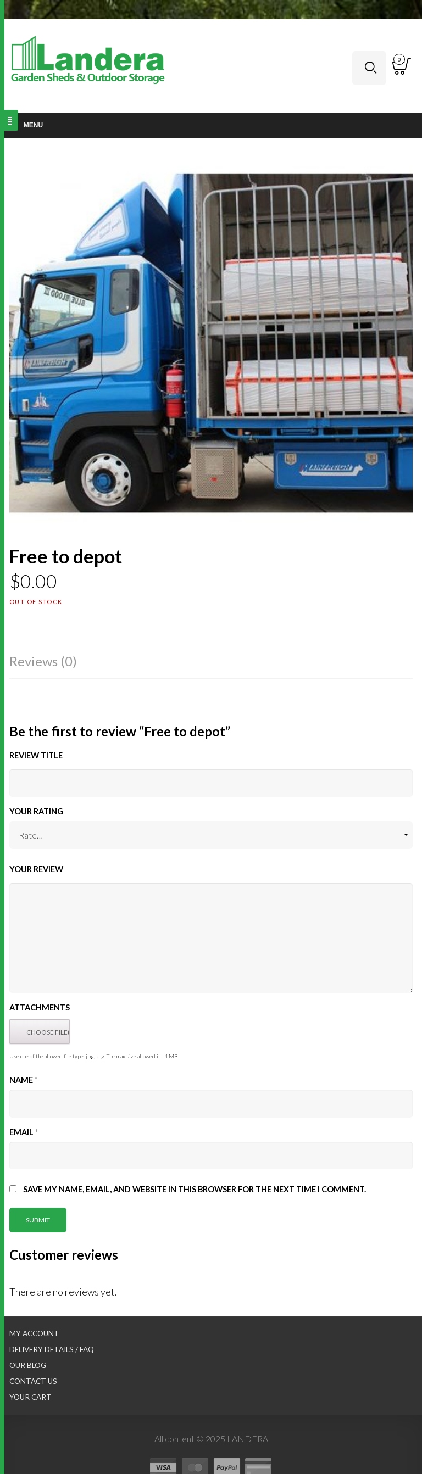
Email (23, 1132)
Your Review (36, 869)
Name (23, 1080)
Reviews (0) (43, 661)
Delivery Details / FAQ (51, 1349)
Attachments (39, 1007)
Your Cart (30, 1397)
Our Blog (27, 1365)
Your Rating (36, 811)
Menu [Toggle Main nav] (27, 125)
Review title (36, 755)
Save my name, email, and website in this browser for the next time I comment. (194, 1189)
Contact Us (33, 1381)
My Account (34, 1333)
